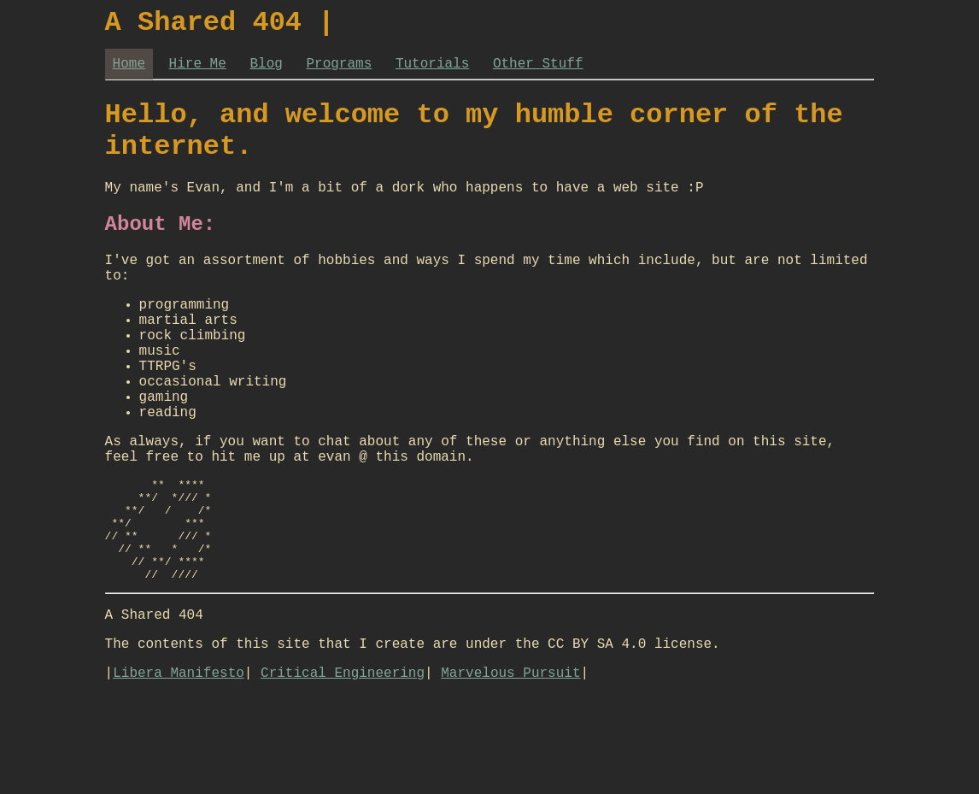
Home (129, 71)
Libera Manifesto (178, 771)
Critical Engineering (343, 771)
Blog (265, 71)
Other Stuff (538, 71)
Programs (339, 71)
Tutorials (432, 71)
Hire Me (197, 71)
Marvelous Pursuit (510, 771)
